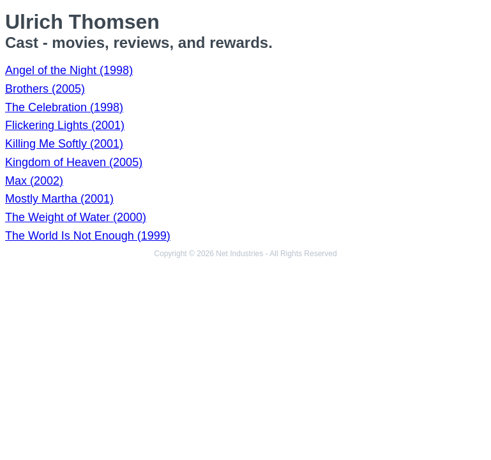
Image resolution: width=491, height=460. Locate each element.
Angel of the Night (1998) (69, 70)
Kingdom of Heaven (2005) (73, 162)
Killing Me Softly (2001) (64, 143)
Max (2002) (34, 180)
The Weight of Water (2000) (75, 217)
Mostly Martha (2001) (59, 198)
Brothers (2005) (45, 88)
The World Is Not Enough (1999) (87, 235)
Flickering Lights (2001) (65, 125)
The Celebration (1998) (64, 107)
